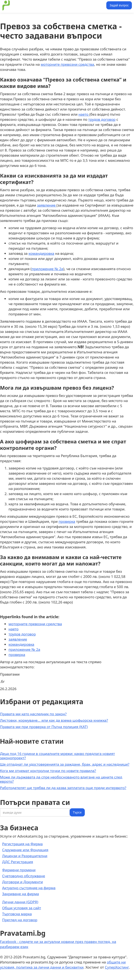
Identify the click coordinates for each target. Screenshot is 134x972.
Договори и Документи (22, 881)
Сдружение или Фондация (25, 849)
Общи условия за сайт (21, 907)
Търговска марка (17, 913)
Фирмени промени (19, 869)
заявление (46, 205)
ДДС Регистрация (17, 861)
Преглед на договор (19, 919)
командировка (41, 253)
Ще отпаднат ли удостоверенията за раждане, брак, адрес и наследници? (64, 764)
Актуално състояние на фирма (29, 887)
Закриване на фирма (20, 893)
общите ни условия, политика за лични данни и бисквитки (63, 965)
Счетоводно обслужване (23, 875)
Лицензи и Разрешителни (24, 855)
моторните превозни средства (67, 64)
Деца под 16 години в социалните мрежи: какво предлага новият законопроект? (57, 755)
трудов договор (101, 119)
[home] (5, 5)
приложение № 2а (47, 268)
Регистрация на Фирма (22, 843)
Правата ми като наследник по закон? (33, 713)
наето (83, 114)
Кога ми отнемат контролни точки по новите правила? (48, 770)
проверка (67, 521)
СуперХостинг (117, 967)
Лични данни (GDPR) (20, 901)
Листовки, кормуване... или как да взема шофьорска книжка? (54, 720)
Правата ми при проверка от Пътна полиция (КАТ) (44, 726)
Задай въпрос (119, 5)
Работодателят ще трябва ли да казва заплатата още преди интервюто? (63, 787)
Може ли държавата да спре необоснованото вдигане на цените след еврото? (61, 779)
